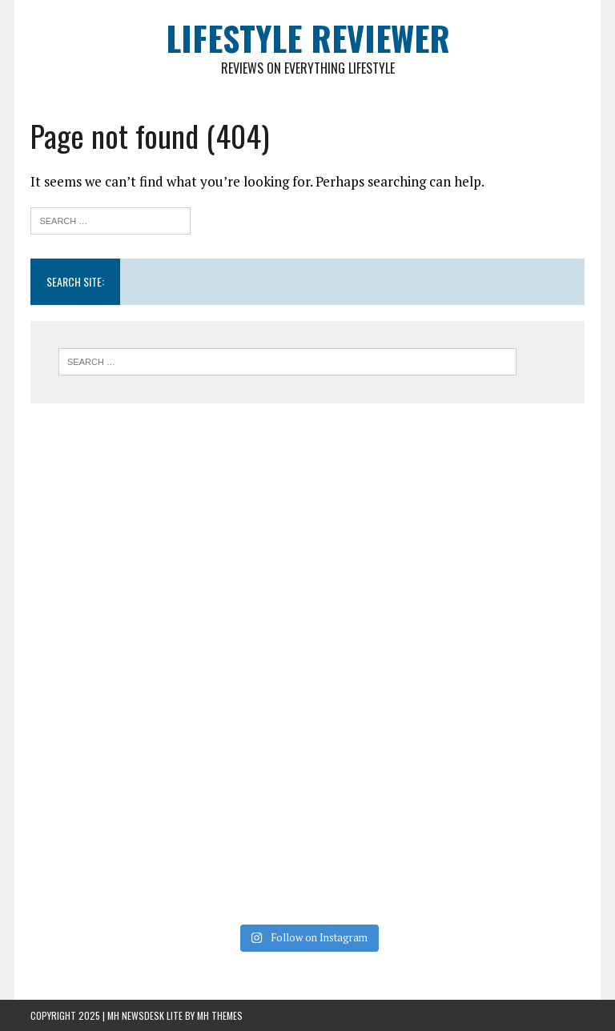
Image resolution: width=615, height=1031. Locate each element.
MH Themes (220, 1015)
